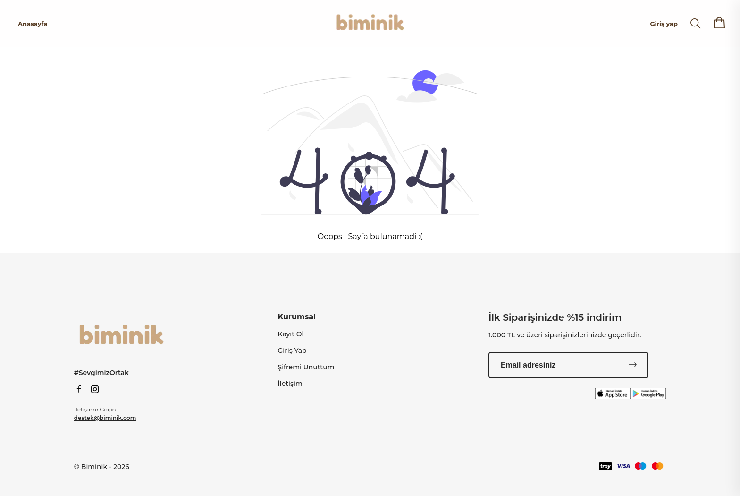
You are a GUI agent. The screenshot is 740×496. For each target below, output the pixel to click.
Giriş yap (664, 23)
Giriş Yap (292, 350)
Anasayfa (32, 23)
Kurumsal (297, 316)
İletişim (290, 383)
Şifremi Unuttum (306, 367)
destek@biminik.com (105, 417)
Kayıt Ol (291, 334)
